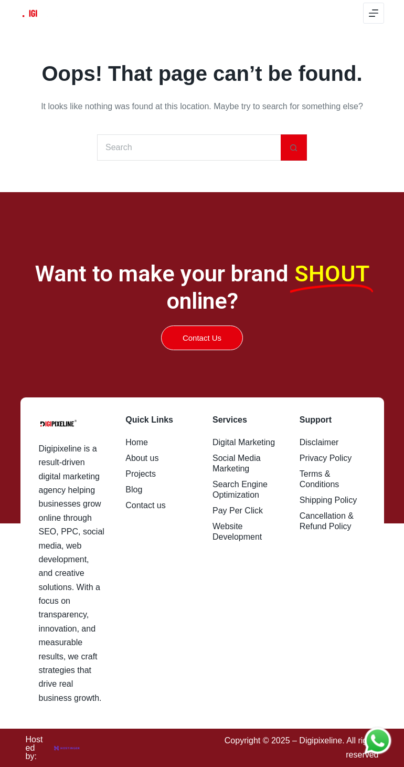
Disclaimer (319, 442)
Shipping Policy (328, 500)
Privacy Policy (326, 458)
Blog (133, 489)
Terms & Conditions (319, 479)
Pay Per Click (237, 510)
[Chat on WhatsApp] (378, 741)
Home (136, 442)
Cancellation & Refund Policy (327, 521)
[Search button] (294, 147)
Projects (140, 473)
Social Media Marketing (236, 463)
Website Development (237, 531)
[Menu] (373, 13)
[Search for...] (189, 147)
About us (141, 458)
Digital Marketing (243, 442)
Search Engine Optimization (240, 489)
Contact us (145, 505)
